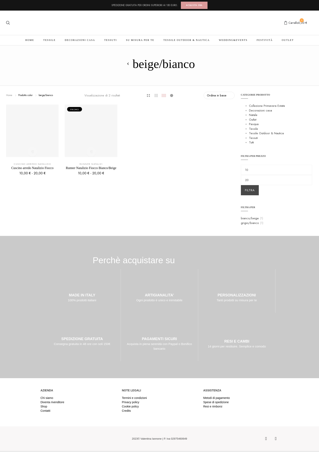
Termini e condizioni (134, 398)
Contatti (45, 410)
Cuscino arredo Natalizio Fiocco (32, 168)
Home (29, 40)
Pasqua (254, 124)
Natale (253, 115)
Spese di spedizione (216, 402)
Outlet (288, 40)
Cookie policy (130, 406)
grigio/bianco (250, 223)
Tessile (49, 40)
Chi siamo (46, 398)
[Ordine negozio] (219, 95)
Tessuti (110, 40)
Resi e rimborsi (212, 406)
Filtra (250, 190)
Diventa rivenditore (52, 402)
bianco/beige (250, 218)
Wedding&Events (233, 40)
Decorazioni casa (80, 40)
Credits (126, 410)
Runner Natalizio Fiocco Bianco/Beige (91, 168)
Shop (43, 406)
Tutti (251, 142)
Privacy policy (130, 402)
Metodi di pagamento (216, 398)
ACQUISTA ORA (194, 5)
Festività (265, 40)
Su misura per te (140, 40)
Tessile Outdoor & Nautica (186, 40)
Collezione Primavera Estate (267, 106)
